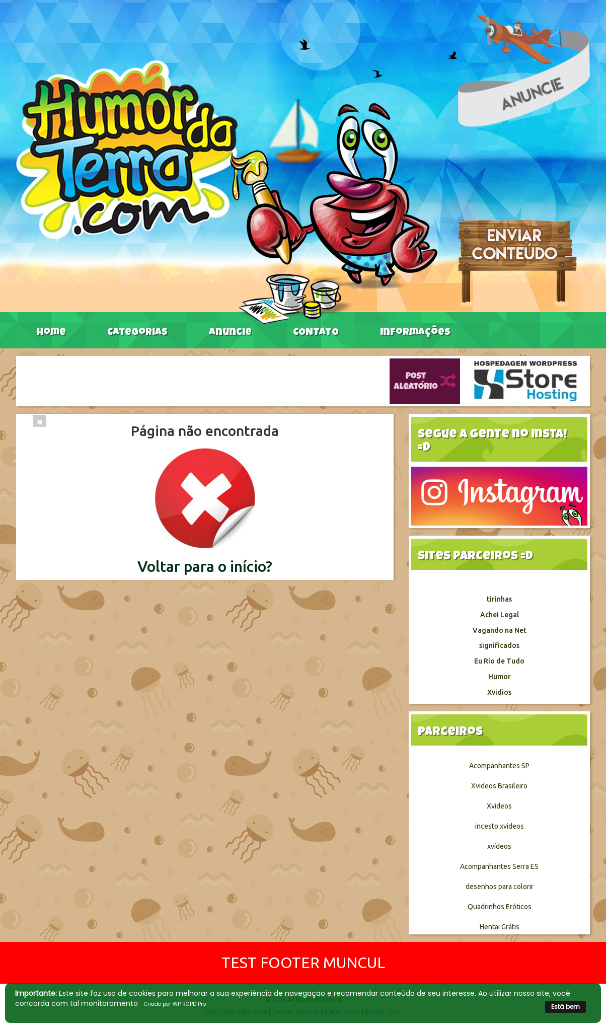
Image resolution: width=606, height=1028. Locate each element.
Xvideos (499, 806)
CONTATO (316, 333)
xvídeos (499, 846)
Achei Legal (499, 615)
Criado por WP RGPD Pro (175, 1004)
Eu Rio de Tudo (499, 661)
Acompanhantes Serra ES (499, 866)
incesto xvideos (499, 826)
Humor (499, 677)
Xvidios (499, 692)
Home (51, 333)
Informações (415, 333)
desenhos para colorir (500, 887)
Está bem (565, 1006)
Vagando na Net (499, 630)
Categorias (137, 333)
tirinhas (499, 599)
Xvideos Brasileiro (499, 786)
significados (499, 645)
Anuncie (230, 333)
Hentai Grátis (499, 927)
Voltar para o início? (204, 566)
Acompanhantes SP (499, 766)
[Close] (39, 421)
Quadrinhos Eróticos (500, 907)
